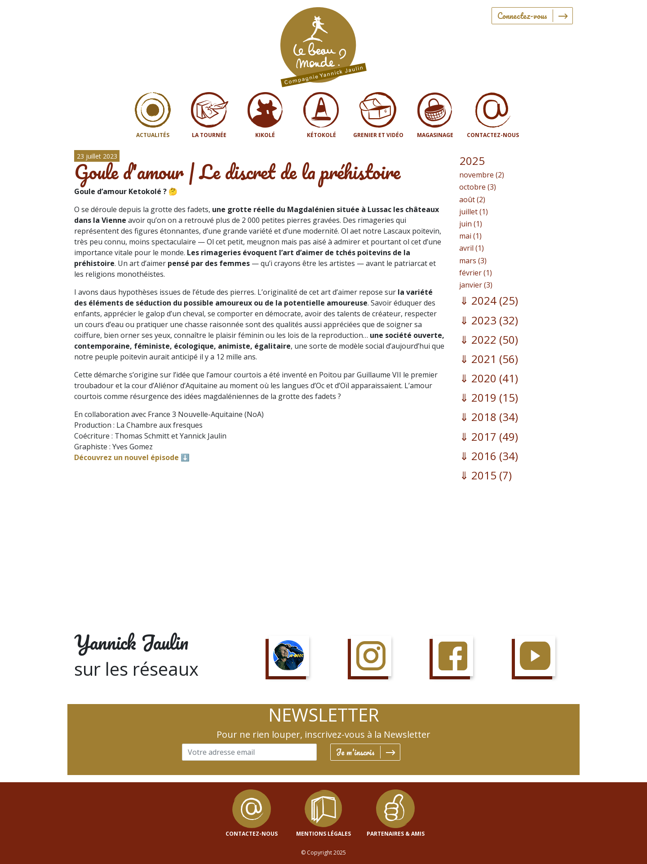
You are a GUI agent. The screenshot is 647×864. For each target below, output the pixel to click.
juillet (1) (473, 212)
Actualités (152, 135)
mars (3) (473, 261)
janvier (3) (475, 285)
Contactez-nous (493, 135)
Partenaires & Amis (396, 833)
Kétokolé (321, 135)
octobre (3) (477, 187)
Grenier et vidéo (378, 135)
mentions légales (323, 833)
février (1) (475, 273)
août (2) (472, 199)
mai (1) (470, 236)
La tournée (209, 135)
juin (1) (470, 224)
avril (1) (471, 248)
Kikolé (265, 135)
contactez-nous (252, 833)
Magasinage (435, 135)
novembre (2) (481, 175)
